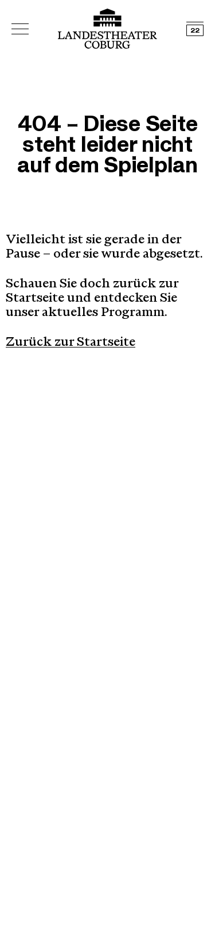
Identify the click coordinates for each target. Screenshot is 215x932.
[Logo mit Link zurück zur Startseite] (107, 29)
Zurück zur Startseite (70, 343)
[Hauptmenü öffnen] (20, 29)
